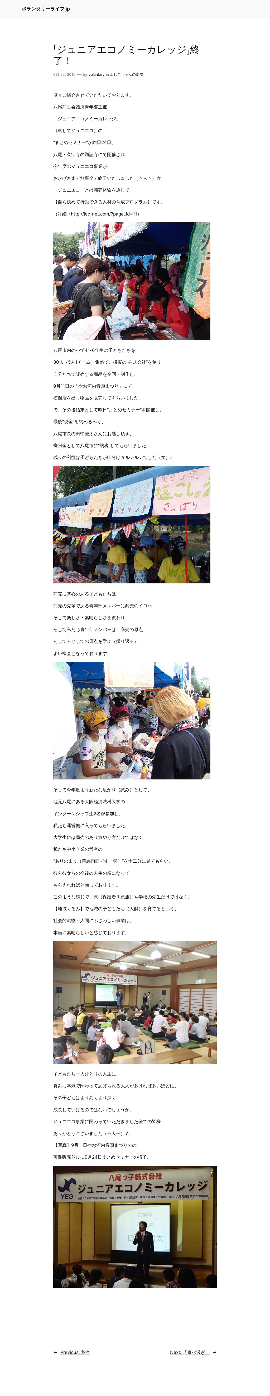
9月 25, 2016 (64, 74)
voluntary (97, 74)
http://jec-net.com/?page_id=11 (104, 214)
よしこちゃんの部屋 (126, 74)
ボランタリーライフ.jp (46, 9)
